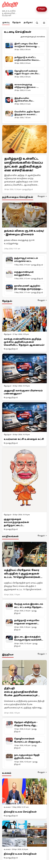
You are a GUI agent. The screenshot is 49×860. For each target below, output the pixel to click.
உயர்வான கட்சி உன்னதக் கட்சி (24, 439)
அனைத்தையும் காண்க (32, 37)
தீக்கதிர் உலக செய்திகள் (20, 812)
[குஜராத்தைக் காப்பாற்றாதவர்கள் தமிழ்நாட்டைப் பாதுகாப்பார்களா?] (24, 480)
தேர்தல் (16, 23)
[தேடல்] (37, 23)
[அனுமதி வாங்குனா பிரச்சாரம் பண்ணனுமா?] (24, 368)
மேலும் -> (42, 196)
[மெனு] (44, 23)
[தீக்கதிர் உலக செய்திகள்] (24, 791)
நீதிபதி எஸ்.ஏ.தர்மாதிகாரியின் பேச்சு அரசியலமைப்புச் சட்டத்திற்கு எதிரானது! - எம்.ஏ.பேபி (21, 695)
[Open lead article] (24, 139)
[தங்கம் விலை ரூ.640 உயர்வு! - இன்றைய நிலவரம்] (24, 215)
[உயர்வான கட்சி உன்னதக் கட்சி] (24, 417)
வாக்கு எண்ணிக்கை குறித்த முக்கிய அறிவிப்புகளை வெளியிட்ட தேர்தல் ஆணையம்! (24, 342)
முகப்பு (5, 23)
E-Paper (41, 9)
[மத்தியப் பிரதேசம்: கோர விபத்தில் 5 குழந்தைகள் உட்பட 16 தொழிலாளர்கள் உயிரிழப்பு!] (24, 554)
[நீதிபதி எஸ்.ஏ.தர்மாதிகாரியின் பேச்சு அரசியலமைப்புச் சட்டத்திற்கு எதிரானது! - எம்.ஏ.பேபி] (24, 672)
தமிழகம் (28, 23)
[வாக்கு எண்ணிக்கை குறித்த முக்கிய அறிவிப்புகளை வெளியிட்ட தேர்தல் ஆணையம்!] (24, 319)
